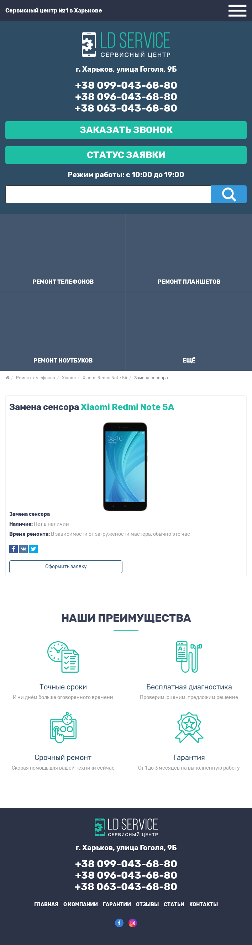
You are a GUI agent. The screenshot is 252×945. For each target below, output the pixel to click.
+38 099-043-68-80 (126, 85)
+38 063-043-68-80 (126, 108)
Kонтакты (203, 905)
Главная (46, 905)
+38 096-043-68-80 (126, 97)
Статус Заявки (126, 154)
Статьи (174, 905)
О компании (80, 905)
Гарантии (117, 905)
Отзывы (147, 905)
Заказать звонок (126, 129)
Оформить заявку (66, 567)
